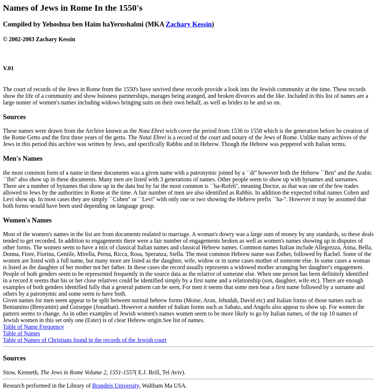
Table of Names (21, 333)
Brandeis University (115, 385)
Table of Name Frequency (33, 327)
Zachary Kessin (189, 24)
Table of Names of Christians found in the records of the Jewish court (85, 340)
